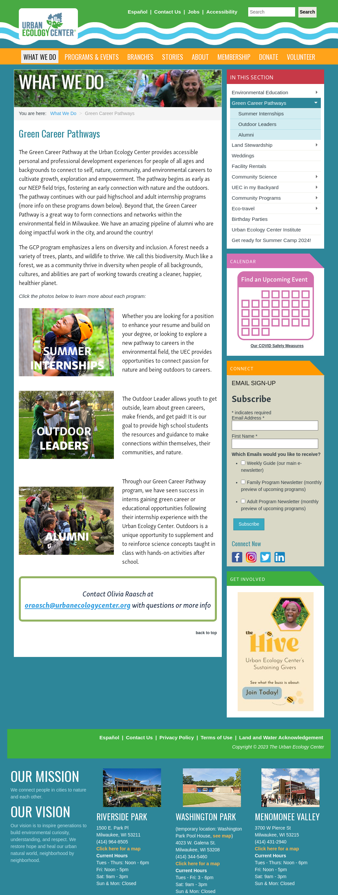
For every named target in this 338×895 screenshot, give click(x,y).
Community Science (254, 177)
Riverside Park (121, 816)
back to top (206, 633)
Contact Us (167, 12)
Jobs (194, 12)
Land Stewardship (252, 145)
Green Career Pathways (259, 103)
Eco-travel (243, 208)
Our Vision (40, 811)
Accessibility (221, 12)
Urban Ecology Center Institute (266, 229)
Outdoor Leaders (257, 124)
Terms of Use (216, 737)
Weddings (243, 155)
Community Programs (256, 198)
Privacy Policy (176, 737)
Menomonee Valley (287, 816)
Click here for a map (118, 848)
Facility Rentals (249, 166)
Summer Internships (261, 113)
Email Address (248, 418)
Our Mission (45, 776)
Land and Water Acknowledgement (281, 737)
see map (222, 835)
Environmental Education (260, 92)
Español (138, 12)
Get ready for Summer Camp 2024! (271, 240)
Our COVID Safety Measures (277, 346)
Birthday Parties (250, 219)
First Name (244, 436)
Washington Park (206, 816)
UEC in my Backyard (255, 187)
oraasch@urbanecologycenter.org (78, 604)
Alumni (246, 135)
